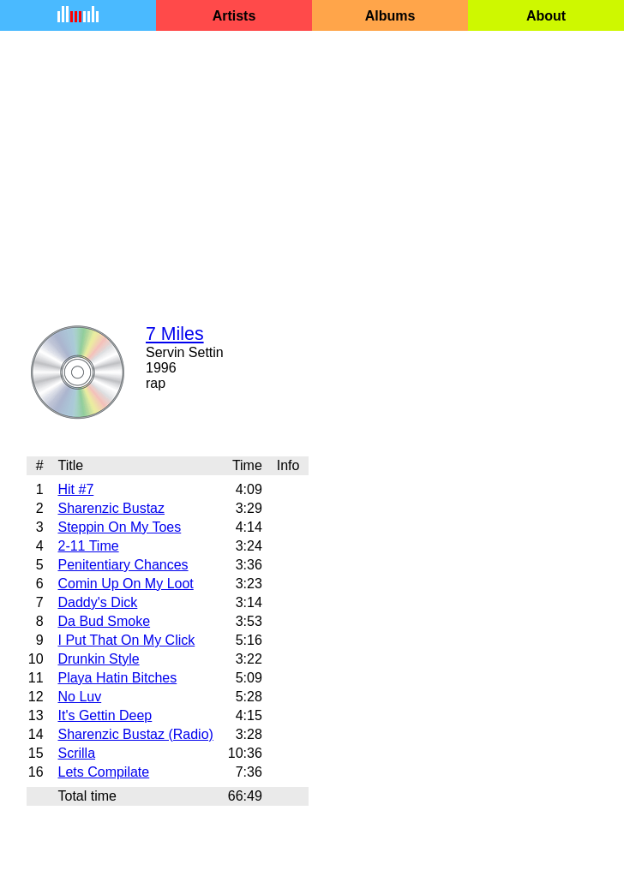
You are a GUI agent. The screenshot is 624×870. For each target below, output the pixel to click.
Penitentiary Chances (122, 564)
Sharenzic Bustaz (111, 508)
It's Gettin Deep (104, 715)
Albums (390, 16)
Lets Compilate (103, 772)
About (546, 16)
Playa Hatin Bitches (117, 677)
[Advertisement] (312, 166)
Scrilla (76, 753)
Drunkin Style (98, 659)
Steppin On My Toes (119, 527)
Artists (234, 16)
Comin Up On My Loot (125, 583)
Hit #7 (75, 489)
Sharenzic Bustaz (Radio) (135, 734)
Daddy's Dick (97, 602)
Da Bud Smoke (103, 621)
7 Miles (175, 334)
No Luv (79, 696)
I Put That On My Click (126, 640)
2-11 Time (87, 546)
